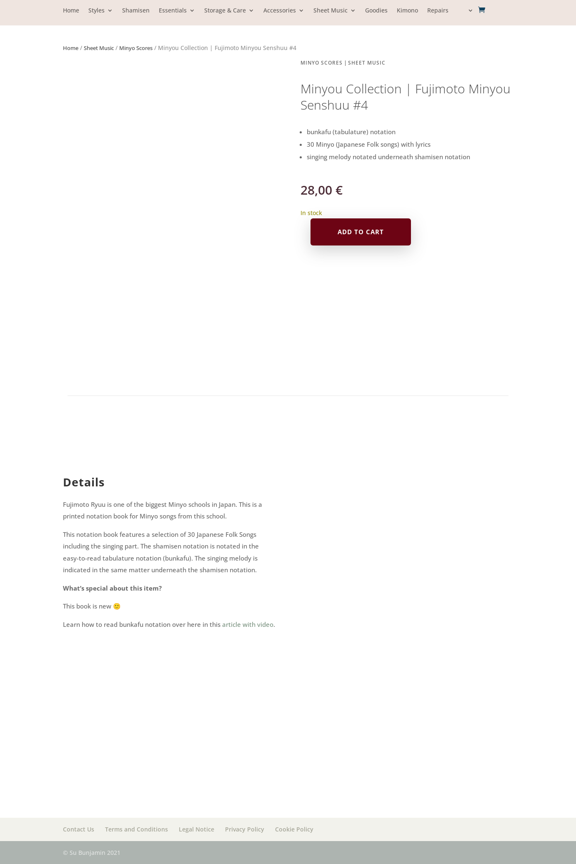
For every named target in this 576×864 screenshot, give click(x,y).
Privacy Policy (244, 829)
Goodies (376, 11)
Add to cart (361, 232)
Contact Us (78, 829)
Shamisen (136, 11)
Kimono (407, 11)
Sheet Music (330, 11)
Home (71, 11)
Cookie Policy (294, 829)
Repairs (437, 11)
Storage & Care (225, 11)
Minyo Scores (136, 48)
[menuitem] (465, 16)
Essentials (173, 11)
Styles (96, 11)
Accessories (279, 11)
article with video (247, 624)
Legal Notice (196, 829)
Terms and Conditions (136, 829)
